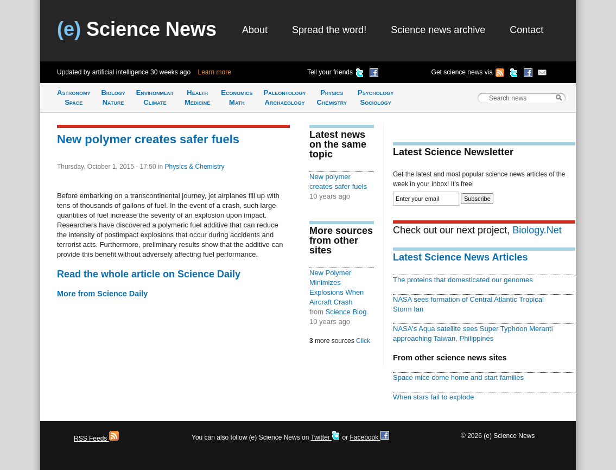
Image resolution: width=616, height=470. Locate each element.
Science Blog (346, 312)
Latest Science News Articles (460, 257)
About (255, 29)
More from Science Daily (102, 293)
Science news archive (438, 29)
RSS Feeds (96, 438)
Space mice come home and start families (458, 377)
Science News (137, 29)
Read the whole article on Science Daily (148, 274)
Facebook (369, 437)
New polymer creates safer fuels (148, 139)
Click (363, 341)
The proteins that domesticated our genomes (463, 280)
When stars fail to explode (433, 397)
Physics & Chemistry (195, 166)
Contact (526, 29)
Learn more (214, 72)
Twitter (325, 437)
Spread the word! (329, 29)
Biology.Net (537, 230)
